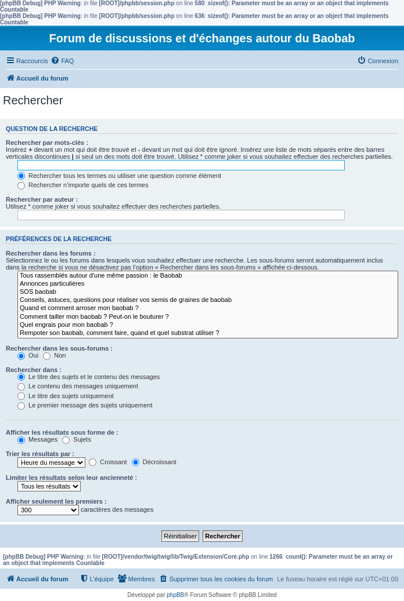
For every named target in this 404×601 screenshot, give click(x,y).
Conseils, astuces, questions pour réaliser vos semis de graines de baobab (208, 300)
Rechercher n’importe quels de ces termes (83, 184)
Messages (37, 439)
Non (54, 355)
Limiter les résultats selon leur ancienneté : (71, 477)
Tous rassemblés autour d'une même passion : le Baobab (208, 276)
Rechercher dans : (34, 369)
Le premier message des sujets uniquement (84, 405)
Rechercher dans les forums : (51, 253)
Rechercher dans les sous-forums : (59, 348)
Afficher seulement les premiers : (56, 501)
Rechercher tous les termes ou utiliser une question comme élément (119, 175)
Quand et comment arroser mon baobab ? (208, 308)
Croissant (108, 461)
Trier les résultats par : (40, 453)
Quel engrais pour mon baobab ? (208, 325)
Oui (27, 355)
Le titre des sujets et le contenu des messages (88, 376)
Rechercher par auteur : (42, 199)
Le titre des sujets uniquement (65, 395)
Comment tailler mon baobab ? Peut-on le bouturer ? (208, 317)
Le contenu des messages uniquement (77, 386)
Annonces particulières (208, 284)
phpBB (175, 595)
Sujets (76, 439)
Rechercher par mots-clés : (47, 142)
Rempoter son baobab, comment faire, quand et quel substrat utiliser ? (208, 333)
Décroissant (154, 461)
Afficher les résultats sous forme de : (62, 432)
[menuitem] (62, 61)
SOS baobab (208, 292)
